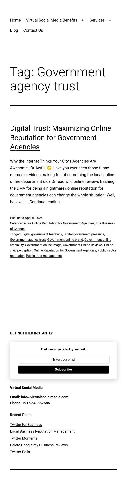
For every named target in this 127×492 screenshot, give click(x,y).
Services (97, 20)
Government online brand (65, 240)
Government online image (43, 245)
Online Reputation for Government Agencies (63, 223)
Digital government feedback (41, 234)
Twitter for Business (26, 424)
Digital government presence (84, 234)
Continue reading (44, 201)
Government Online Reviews (83, 245)
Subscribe (63, 369)
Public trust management (44, 256)
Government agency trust (28, 240)
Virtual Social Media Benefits (51, 20)
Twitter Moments (23, 438)
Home (15, 20)
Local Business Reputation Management (42, 431)
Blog (14, 30)
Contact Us (33, 30)
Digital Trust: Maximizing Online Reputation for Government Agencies (60, 137)
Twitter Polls (20, 452)
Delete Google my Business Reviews (39, 445)
